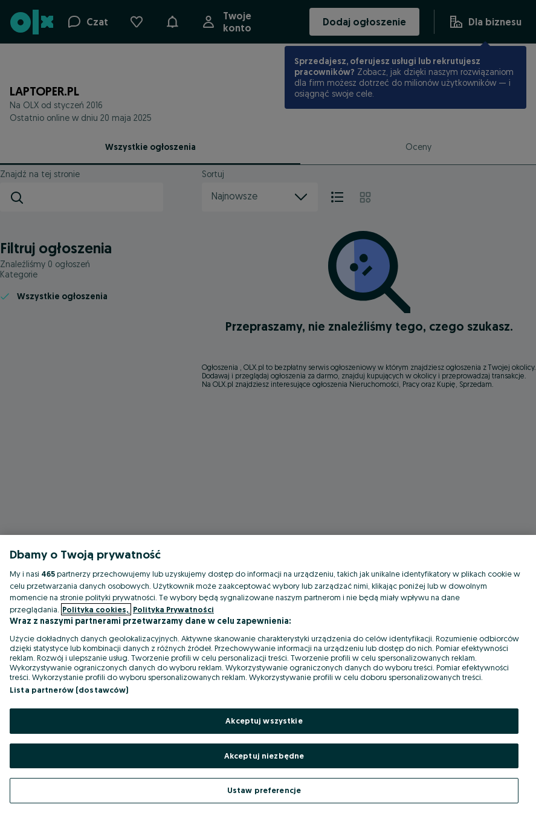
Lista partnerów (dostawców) (69, 690)
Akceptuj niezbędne (264, 755)
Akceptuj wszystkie (263, 720)
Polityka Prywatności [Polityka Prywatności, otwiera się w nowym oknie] (173, 609)
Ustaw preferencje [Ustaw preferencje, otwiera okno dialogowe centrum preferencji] (264, 790)
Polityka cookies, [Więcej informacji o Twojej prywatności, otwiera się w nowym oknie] (96, 609)
